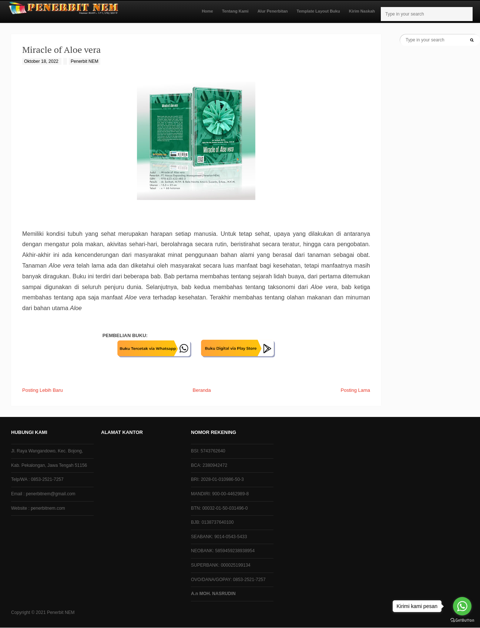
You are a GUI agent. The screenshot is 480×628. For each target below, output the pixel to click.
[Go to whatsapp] (462, 606)
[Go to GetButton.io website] (462, 620)
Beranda (202, 390)
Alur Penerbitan (273, 11)
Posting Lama (355, 390)
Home (207, 11)
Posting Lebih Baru (42, 390)
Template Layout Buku (318, 11)
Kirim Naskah (362, 11)
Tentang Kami (235, 11)
